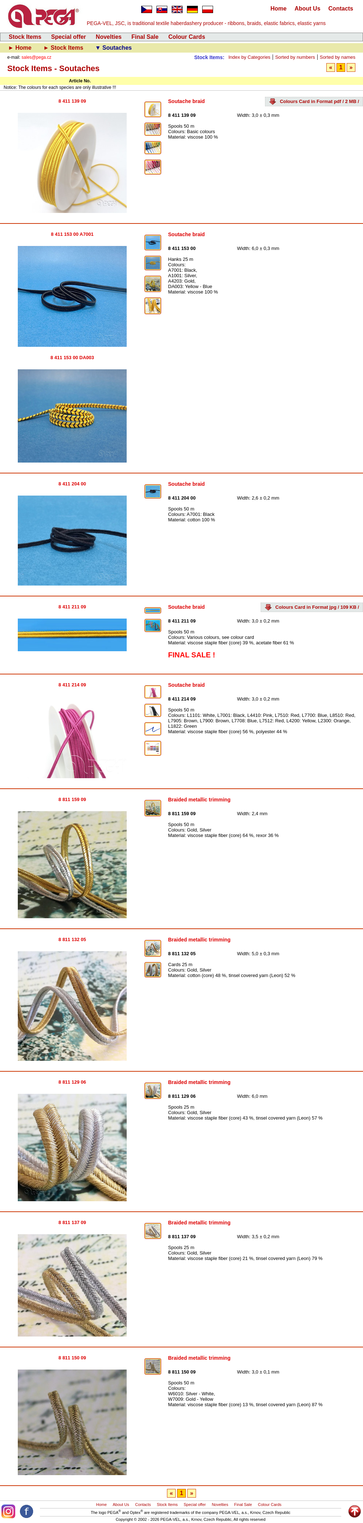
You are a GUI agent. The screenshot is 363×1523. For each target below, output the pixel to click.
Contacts (341, 8)
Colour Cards (186, 37)
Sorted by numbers (295, 57)
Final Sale (145, 37)
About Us (307, 8)
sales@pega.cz (36, 57)
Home (278, 8)
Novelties (109, 37)
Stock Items (25, 37)
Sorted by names (337, 57)
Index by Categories (249, 57)
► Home (20, 48)
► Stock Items (64, 48)
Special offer (68, 37)
